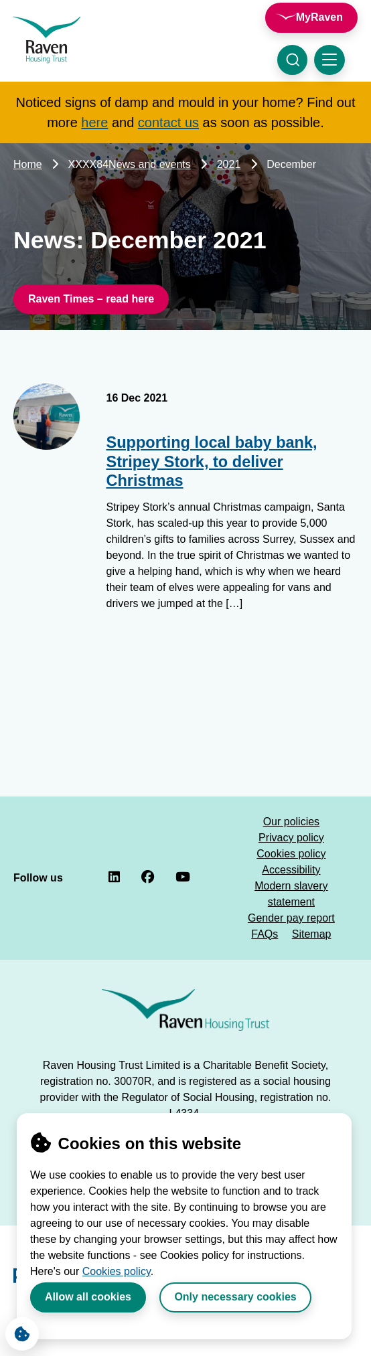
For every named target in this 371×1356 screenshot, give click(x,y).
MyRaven (319, 17)
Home (27, 164)
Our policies (291, 821)
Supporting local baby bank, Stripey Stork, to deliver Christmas (211, 461)
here (94, 122)
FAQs (264, 934)
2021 (229, 164)
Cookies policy (116, 1271)
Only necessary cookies (235, 1296)
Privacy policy (291, 837)
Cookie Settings (17, 1330)
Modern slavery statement (290, 894)
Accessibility (291, 869)
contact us (168, 122)
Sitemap (311, 934)
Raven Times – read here (91, 299)
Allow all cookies (88, 1296)
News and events (149, 164)
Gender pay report (291, 918)
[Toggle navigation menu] (329, 60)
